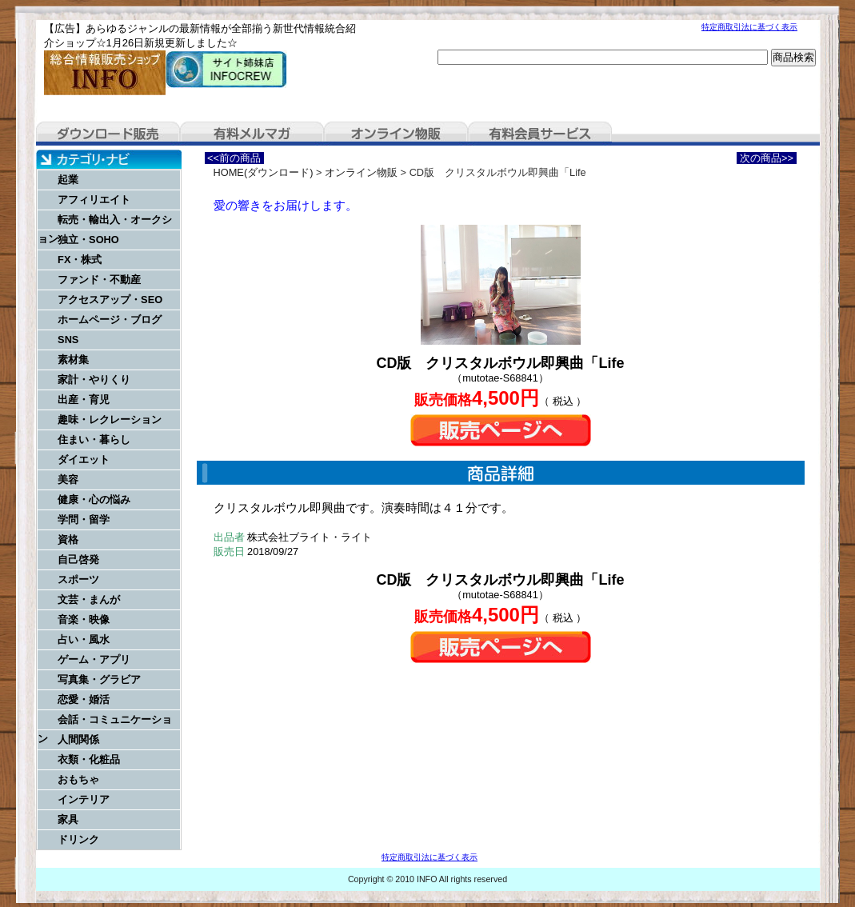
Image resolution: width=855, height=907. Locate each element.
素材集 (73, 360)
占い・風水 (84, 639)
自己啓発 (78, 559)
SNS (68, 340)
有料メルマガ (252, 134)
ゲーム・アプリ (94, 659)
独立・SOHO (88, 240)
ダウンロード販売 (108, 134)
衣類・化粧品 (89, 759)
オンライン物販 (396, 134)
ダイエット (84, 459)
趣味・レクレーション (110, 420)
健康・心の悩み (94, 499)
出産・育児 (84, 400)
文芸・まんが (89, 599)
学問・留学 (84, 519)
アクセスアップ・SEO (110, 300)
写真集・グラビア (99, 679)
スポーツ (78, 579)
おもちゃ (78, 779)
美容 (68, 479)
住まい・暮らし (94, 440)
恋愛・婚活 (84, 699)
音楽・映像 (84, 619)
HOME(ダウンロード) (264, 172)
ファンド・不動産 (99, 280)
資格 (68, 539)
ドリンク (78, 839)
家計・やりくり (94, 380)
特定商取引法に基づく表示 (749, 26)
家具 (68, 819)
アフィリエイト (94, 200)
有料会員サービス (540, 134)
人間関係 (78, 739)
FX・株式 (80, 260)
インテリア (84, 799)
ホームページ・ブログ (110, 320)
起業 (68, 180)
